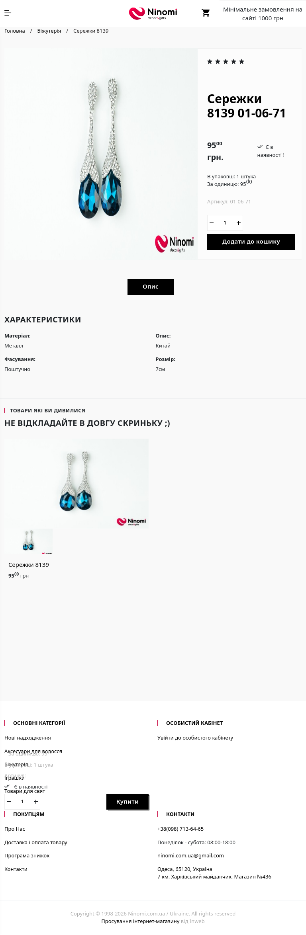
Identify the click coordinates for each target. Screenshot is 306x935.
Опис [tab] (151, 286)
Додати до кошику (251, 241)
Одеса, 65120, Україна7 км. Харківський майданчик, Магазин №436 (214, 872)
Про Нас (14, 828)
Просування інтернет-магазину (140, 921)
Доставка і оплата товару (35, 842)
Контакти (15, 869)
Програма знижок (26, 855)
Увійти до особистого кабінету (195, 737)
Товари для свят (24, 790)
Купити (127, 801)
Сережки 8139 (28, 564)
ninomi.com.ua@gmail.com (190, 855)
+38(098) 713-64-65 (180, 828)
